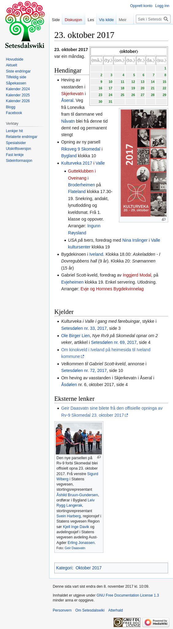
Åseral (67, 100)
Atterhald (115, 610)
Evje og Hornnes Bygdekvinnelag (112, 288)
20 (142, 88)
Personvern (62, 610)
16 (100, 88)
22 (164, 88)
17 (110, 88)
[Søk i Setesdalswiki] (153, 19)
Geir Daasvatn (75, 548)
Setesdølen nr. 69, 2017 (114, 342)
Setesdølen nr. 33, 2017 (84, 328)
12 (133, 82)
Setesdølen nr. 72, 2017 (84, 370)
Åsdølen (69, 384)
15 (164, 82)
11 (122, 82)
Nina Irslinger (135, 240)
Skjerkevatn (72, 93)
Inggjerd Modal (137, 275)
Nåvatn (68, 121)
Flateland (77, 191)
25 (122, 95)
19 (133, 88)
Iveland (96, 254)
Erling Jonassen (80, 543)
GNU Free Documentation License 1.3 (128, 595)
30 (100, 101)
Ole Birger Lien (75, 335)
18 (122, 88)
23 (100, 95)
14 (153, 82)
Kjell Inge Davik (76, 527)
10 (110, 82)
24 (110, 95)
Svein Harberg (68, 516)
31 (110, 101)
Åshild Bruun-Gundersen (77, 495)
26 (133, 95)
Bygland (69, 155)
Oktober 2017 (88, 567)
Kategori (64, 567)
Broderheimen (81, 184)
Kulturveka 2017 (76, 163)
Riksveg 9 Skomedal (80, 149)
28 (153, 95)
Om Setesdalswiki (89, 610)
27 (142, 95)
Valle (100, 163)
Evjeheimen (72, 282)
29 (164, 95)
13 (142, 82)
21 (153, 88)
